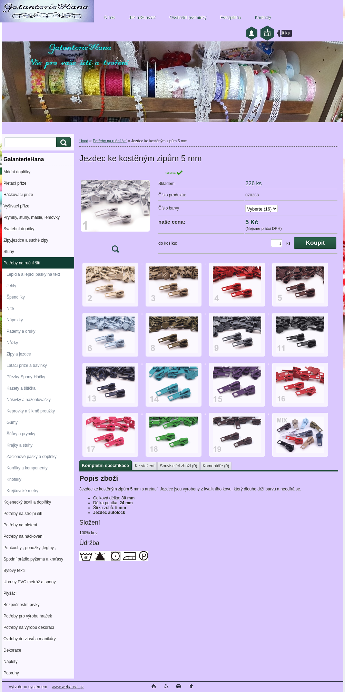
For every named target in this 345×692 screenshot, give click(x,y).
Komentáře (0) (216, 466)
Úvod (83, 141)
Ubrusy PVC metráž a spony (29, 581)
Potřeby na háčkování (23, 536)
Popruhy (11, 673)
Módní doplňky (16, 171)
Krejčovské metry (22, 490)
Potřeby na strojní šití (22, 513)
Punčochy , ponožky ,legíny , (29, 547)
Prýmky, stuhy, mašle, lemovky (31, 217)
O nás (109, 17)
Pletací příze (15, 183)
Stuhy (8, 251)
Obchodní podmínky (187, 17)
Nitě (10, 308)
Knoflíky (14, 479)
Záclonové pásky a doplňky (32, 456)
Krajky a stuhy (19, 445)
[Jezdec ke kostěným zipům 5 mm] (115, 213)
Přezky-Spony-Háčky (26, 376)
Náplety (10, 661)
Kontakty (263, 17)
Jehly (11, 285)
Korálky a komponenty (27, 468)
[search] (62, 142)
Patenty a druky (21, 331)
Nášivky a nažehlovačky (29, 399)
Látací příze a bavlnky (27, 365)
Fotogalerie (230, 17)
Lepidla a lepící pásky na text (33, 274)
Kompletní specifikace (105, 465)
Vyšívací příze (16, 206)
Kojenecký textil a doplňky (27, 502)
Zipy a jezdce (19, 354)
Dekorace (12, 650)
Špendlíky (16, 297)
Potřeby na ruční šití (21, 263)
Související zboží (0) (178, 466)
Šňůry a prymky (21, 433)
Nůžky (12, 342)
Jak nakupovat (142, 17)
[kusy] (276, 243)
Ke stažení (145, 466)
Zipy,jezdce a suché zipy (25, 240)
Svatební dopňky (18, 228)
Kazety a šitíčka (21, 388)
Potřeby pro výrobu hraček (27, 616)
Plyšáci (10, 593)
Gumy (12, 422)
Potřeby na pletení (20, 525)
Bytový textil (14, 570)
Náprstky (15, 320)
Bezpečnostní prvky (21, 604)
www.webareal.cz (68, 686)
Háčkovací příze (18, 194)
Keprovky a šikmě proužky (31, 411)
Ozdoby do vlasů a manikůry (29, 638)
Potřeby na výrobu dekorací (28, 627)
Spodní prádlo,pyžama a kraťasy (33, 559)
